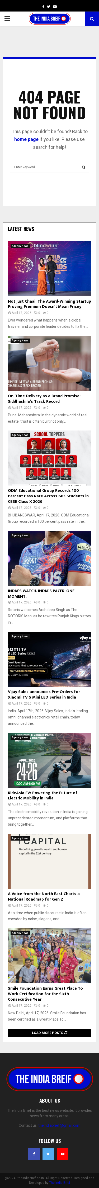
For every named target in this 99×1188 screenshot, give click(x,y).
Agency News (20, 245)
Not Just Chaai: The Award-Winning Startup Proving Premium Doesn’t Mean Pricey (49, 304)
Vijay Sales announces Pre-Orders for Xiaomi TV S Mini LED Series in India (44, 694)
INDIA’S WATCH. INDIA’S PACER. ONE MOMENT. (41, 593)
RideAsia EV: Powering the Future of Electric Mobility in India (42, 795)
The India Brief (59, 1183)
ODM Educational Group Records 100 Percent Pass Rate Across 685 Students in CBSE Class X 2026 (48, 496)
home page (26, 139)
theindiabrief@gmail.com (59, 1125)
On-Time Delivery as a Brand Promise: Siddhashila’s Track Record (44, 399)
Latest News (21, 228)
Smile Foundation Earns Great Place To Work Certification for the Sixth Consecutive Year (45, 994)
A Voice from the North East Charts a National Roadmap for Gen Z (44, 896)
